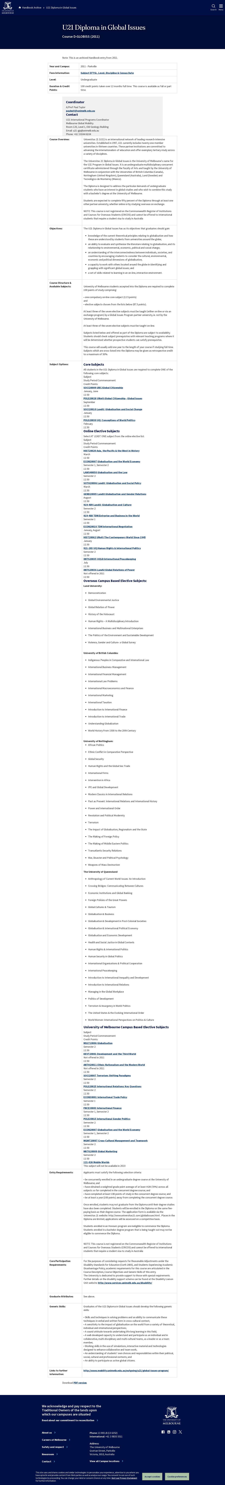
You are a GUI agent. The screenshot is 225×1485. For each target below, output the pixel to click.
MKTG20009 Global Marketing (100, 1151)
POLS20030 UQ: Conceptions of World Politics (109, 420)
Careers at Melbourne (54, 1439)
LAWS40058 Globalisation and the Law (105, 472)
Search (213, 7)
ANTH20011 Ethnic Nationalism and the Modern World (114, 1064)
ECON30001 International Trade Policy (105, 1097)
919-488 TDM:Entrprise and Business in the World (112, 515)
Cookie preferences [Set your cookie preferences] (177, 1476)
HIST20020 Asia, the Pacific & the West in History (111, 450)
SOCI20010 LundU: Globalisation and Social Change (113, 409)
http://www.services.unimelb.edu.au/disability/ (125, 1282)
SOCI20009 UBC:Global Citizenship (103, 387)
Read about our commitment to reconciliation (68, 1420)
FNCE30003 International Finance (103, 1108)
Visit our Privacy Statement (124, 1478)
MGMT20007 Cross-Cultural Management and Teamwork (116, 1140)
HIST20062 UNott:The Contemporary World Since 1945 (115, 537)
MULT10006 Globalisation (98, 1043)
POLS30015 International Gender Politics (107, 1118)
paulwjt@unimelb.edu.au (80, 111)
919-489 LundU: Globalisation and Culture (107, 504)
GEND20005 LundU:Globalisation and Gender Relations (115, 494)
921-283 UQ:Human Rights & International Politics (112, 548)
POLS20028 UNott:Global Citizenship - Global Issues (113, 398)
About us (47, 1432)
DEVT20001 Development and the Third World (110, 1053)
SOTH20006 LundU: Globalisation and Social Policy (112, 483)
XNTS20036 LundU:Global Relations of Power (109, 569)
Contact (46, 1461)
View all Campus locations (104, 1461)
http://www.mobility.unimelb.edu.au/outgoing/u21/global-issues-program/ (126, 1370)
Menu (221, 7)
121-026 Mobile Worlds (96, 1162)
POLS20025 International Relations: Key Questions (112, 1086)
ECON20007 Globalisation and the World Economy (112, 461)
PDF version (80, 1382)
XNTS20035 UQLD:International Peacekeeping (110, 559)
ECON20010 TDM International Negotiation (108, 526)
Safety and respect (53, 1447)
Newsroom (48, 1454)
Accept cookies (152, 1476)
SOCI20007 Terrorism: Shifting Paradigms (107, 1075)
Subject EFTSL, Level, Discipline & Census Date (107, 73)
